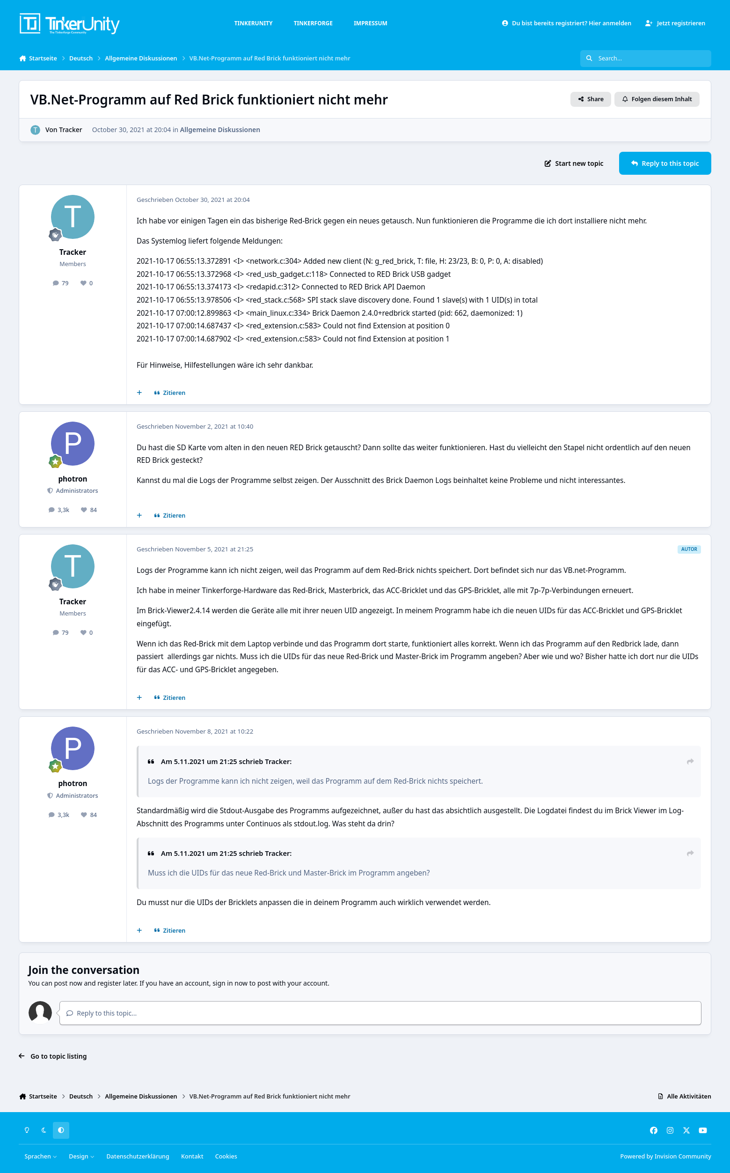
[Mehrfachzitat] (139, 393)
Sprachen (41, 1156)
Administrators (76, 491)
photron (72, 479)
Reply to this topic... (101, 1013)
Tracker (70, 129)
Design (82, 1156)
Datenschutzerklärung (137, 1156)
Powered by (665, 1156)
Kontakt (192, 1156)
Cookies (226, 1156)
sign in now (230, 983)
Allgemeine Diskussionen (220, 129)
